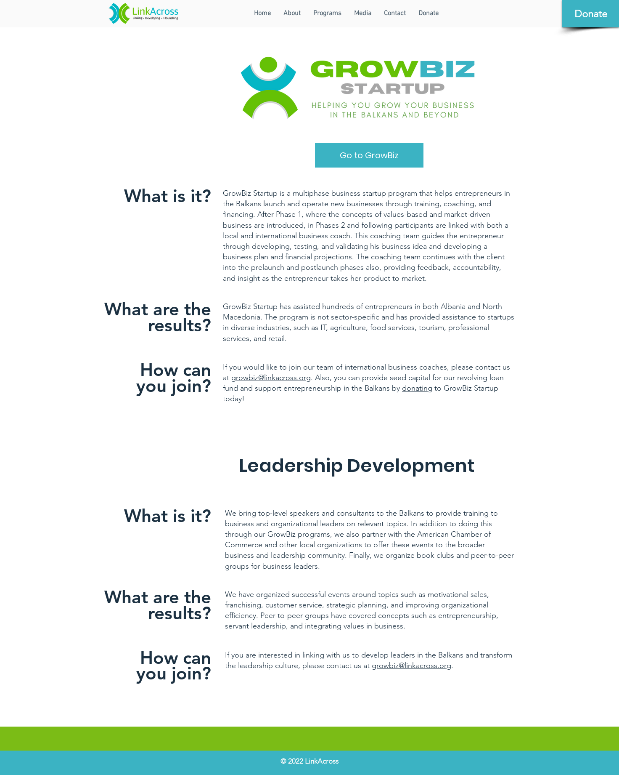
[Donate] (590, 13)
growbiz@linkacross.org (271, 377)
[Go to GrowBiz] (369, 155)
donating (417, 388)
